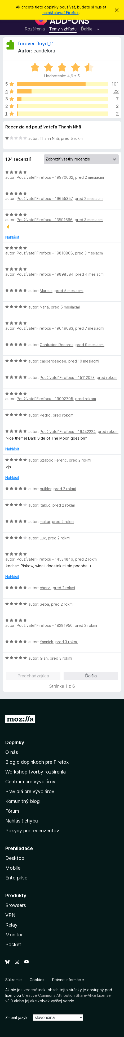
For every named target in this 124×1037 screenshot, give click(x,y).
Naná (44, 307)
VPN (10, 915)
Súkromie (13, 979)
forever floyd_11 (36, 43)
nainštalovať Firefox (60, 12)
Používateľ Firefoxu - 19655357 (45, 198)
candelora (44, 50)
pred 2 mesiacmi (89, 177)
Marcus (46, 290)
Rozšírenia (35, 29)
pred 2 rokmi (80, 460)
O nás (11, 752)
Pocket (13, 944)
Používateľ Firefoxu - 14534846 (45, 559)
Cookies (37, 979)
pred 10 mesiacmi (83, 361)
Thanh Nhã (49, 138)
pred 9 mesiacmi (90, 344)
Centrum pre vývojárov (30, 781)
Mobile (12, 868)
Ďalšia (91, 675)
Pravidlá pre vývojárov (29, 791)
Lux (43, 538)
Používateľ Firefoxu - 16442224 (68, 431)
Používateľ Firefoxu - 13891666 (45, 219)
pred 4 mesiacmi (90, 274)
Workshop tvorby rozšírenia (35, 772)
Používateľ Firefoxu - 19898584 (45, 274)
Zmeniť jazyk (16, 1017)
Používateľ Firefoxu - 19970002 (45, 177)
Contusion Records (56, 344)
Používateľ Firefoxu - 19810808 (45, 253)
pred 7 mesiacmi (89, 328)
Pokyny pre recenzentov (32, 830)
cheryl (45, 587)
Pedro (45, 415)
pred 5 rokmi (72, 138)
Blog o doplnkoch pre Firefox (37, 762)
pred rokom (107, 377)
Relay (11, 925)
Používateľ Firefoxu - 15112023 (67, 377)
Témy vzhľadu (63, 29)
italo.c (45, 505)
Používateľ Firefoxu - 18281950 (45, 625)
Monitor (14, 934)
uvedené (29, 989)
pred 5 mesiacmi (69, 290)
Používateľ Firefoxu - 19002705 (45, 398)
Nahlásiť (12, 237)
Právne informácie (68, 979)
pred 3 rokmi (66, 642)
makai (45, 521)
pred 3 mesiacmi (89, 219)
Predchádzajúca (33, 675)
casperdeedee (53, 361)
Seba (44, 604)
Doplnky (14, 742)
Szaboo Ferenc (53, 460)
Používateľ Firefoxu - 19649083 (45, 328)
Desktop (14, 858)
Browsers (15, 905)
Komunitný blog (22, 801)
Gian (44, 658)
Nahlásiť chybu (21, 821)
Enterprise (16, 877)
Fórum (12, 811)
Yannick (46, 642)
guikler (45, 488)
